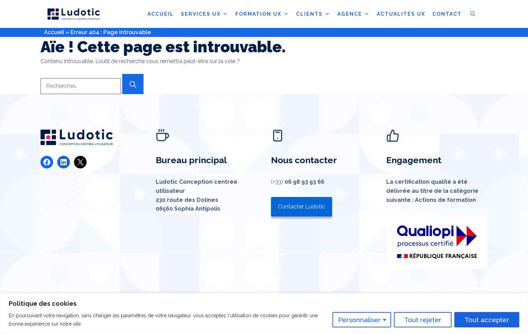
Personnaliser (359, 320)
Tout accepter (486, 320)
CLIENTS (313, 14)
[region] (264, 313)
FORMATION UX (262, 14)
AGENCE (353, 14)
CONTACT (447, 14)
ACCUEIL (160, 14)
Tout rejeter (422, 320)
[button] (473, 14)
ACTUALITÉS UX (401, 14)
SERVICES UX (204, 14)
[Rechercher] (133, 84)
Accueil (54, 32)
